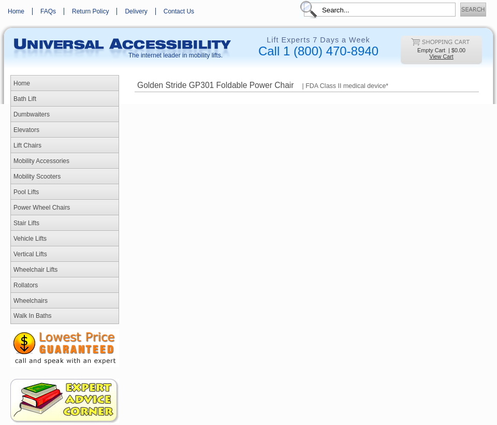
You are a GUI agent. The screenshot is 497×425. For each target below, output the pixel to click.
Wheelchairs (30, 300)
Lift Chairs (27, 145)
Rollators (25, 285)
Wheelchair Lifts (35, 269)
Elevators (26, 130)
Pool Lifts (26, 192)
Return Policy (90, 11)
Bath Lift (24, 98)
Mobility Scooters (37, 176)
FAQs (48, 11)
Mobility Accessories (41, 161)
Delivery (136, 11)
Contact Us (179, 11)
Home (16, 11)
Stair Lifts (26, 223)
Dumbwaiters (31, 114)
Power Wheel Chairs (41, 207)
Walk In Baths (32, 315)
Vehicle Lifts (30, 238)
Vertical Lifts (30, 254)
